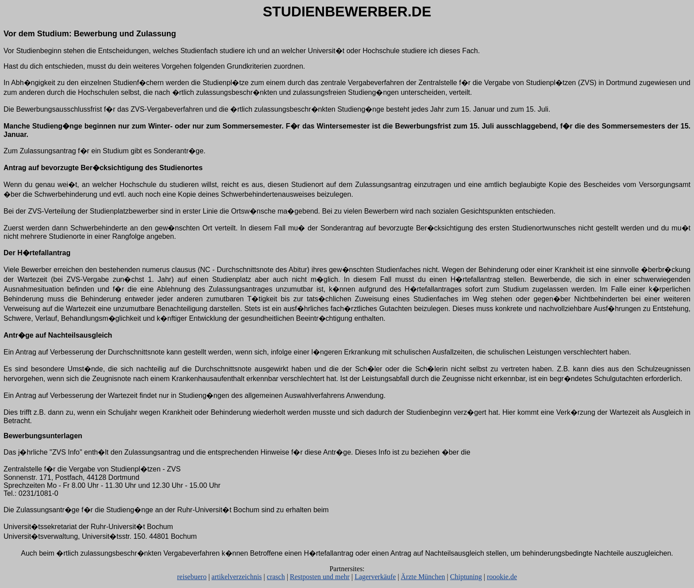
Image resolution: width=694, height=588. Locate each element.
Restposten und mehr (320, 576)
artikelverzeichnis (237, 576)
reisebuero (192, 576)
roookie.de (502, 576)
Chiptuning (466, 576)
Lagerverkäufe (375, 576)
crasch (276, 576)
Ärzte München (423, 576)
